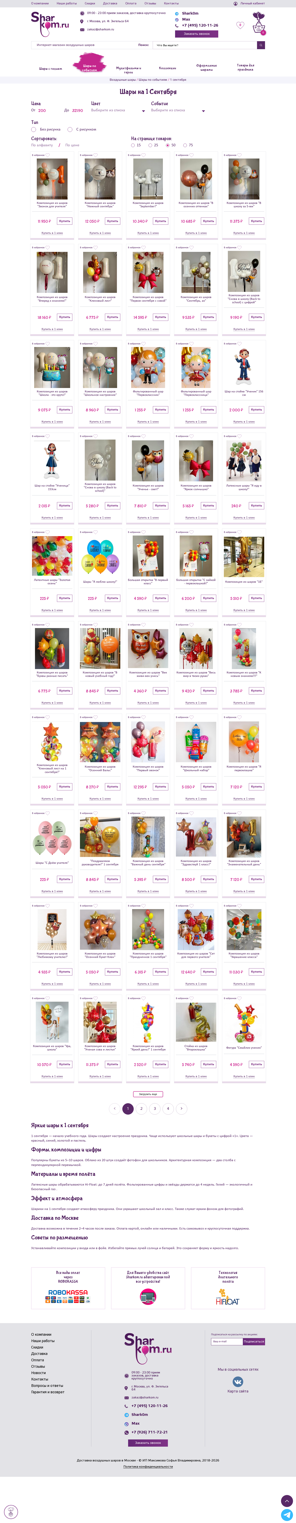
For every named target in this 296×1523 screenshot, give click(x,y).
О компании (40, 3)
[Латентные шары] (52, 570)
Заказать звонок (197, 33)
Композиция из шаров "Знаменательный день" (244, 893)
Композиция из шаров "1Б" (244, 598)
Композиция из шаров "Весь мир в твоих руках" (196, 696)
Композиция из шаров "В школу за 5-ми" (244, 205)
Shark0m (190, 13)
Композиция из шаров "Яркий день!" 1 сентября (148, 1091)
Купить (64, 223)
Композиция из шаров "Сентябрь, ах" (196, 302)
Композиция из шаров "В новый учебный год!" (100, 696)
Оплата (131, 3)
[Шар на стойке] (244, 372)
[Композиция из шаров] (52, 179)
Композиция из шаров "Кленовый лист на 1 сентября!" (52, 795)
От (41, 110)
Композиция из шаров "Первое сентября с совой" (148, 302)
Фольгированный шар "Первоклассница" (196, 400)
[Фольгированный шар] (148, 372)
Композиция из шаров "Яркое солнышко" (196, 499)
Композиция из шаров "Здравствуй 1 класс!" (196, 894)
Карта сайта (237, 1437)
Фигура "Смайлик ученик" (244, 1091)
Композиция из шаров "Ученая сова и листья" (100, 1091)
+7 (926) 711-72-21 (150, 1478)
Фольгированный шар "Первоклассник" (148, 400)
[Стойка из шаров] (196, 1063)
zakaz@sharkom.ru (100, 29)
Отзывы (150, 3)
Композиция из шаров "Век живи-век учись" (148, 696)
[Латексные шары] (244, 471)
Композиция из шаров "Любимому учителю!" (52, 992)
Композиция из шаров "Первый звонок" (148, 795)
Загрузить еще (148, 1140)
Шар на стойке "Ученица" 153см (52, 499)
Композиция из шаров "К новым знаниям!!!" (244, 696)
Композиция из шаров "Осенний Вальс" (100, 795)
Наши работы (67, 3)
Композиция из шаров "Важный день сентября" (148, 893)
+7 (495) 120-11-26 (200, 25)
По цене (72, 145)
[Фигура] (244, 1063)
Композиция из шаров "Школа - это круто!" (52, 400)
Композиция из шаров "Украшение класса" (244, 992)
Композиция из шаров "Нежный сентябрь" (100, 205)
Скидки (90, 3)
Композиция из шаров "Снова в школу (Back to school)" (100, 499)
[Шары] (100, 570)
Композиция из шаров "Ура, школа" (52, 1091)
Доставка (110, 3)
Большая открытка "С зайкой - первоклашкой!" (196, 597)
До (74, 110)
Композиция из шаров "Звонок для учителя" (52, 205)
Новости (38, 1419)
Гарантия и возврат (48, 1438)
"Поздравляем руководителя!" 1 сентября (100, 893)
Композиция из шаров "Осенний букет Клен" (100, 992)
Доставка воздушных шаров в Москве (106, 1506)
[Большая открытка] (148, 570)
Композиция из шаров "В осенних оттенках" (196, 205)
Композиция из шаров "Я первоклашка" (244, 795)
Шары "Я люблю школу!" (100, 598)
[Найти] (205, 45)
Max (186, 19)
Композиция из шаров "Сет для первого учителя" (196, 992)
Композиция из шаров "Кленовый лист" (100, 302)
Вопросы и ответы (47, 1432)
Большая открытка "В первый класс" (148, 598)
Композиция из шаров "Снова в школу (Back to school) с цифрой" (244, 302)
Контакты (171, 3)
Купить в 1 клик (52, 234)
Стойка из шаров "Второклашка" (196, 1091)
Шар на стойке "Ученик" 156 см (244, 400)
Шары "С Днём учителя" (52, 894)
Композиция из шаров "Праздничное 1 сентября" (148, 992)
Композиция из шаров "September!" (148, 205)
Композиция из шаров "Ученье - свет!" (148, 499)
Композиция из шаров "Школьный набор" (196, 795)
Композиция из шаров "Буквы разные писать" (52, 696)
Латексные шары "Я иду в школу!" (244, 499)
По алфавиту (42, 145)
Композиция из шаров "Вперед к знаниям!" (52, 302)
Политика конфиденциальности (148, 1512)
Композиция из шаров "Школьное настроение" (100, 400)
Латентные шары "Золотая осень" (52, 598)
